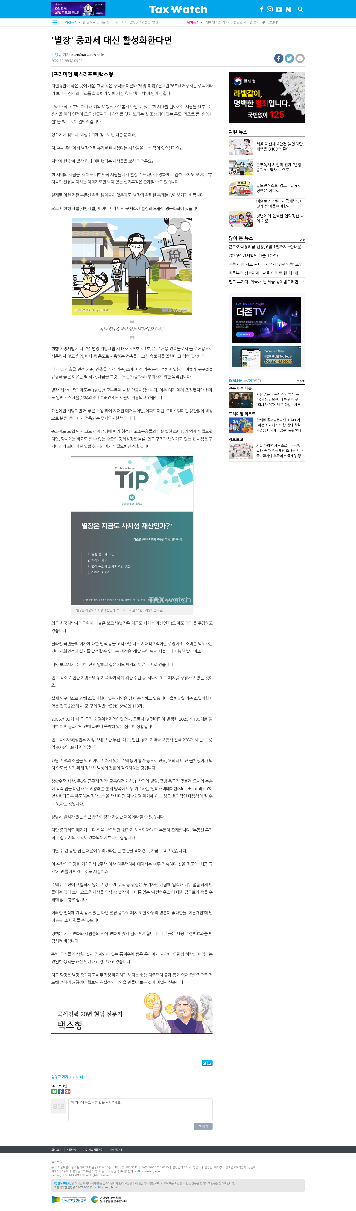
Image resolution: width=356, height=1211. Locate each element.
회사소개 (56, 1150)
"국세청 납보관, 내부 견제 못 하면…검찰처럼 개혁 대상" (297, 399)
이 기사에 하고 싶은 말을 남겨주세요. (140, 1110)
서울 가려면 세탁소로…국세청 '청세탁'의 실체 (290, 445)
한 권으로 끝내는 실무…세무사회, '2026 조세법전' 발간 (120, 22)
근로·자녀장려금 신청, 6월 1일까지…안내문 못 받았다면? (276, 247)
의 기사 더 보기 (70, 1077)
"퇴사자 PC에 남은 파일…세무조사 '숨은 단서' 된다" (294, 404)
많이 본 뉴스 (241, 238)
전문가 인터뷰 (240, 389)
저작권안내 (115, 1150)
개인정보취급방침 (93, 1150)
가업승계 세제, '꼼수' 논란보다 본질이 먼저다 (289, 430)
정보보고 (236, 440)
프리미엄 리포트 (242, 414)
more (301, 239)
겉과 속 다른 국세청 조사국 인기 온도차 (284, 450)
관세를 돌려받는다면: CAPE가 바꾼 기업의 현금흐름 (294, 420)
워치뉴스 (193, 22)
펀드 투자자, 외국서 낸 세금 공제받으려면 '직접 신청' (273, 282)
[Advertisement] (267, 500)
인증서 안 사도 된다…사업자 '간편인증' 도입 (266, 264)
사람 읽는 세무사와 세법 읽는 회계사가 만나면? (290, 394)
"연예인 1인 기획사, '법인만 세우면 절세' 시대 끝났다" (241, 22)
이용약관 (72, 1150)
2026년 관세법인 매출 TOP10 (254, 256)
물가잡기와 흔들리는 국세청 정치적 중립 (285, 456)
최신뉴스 (71, 22)
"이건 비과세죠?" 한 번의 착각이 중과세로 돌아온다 (293, 425)
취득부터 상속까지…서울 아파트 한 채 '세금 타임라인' (274, 273)
